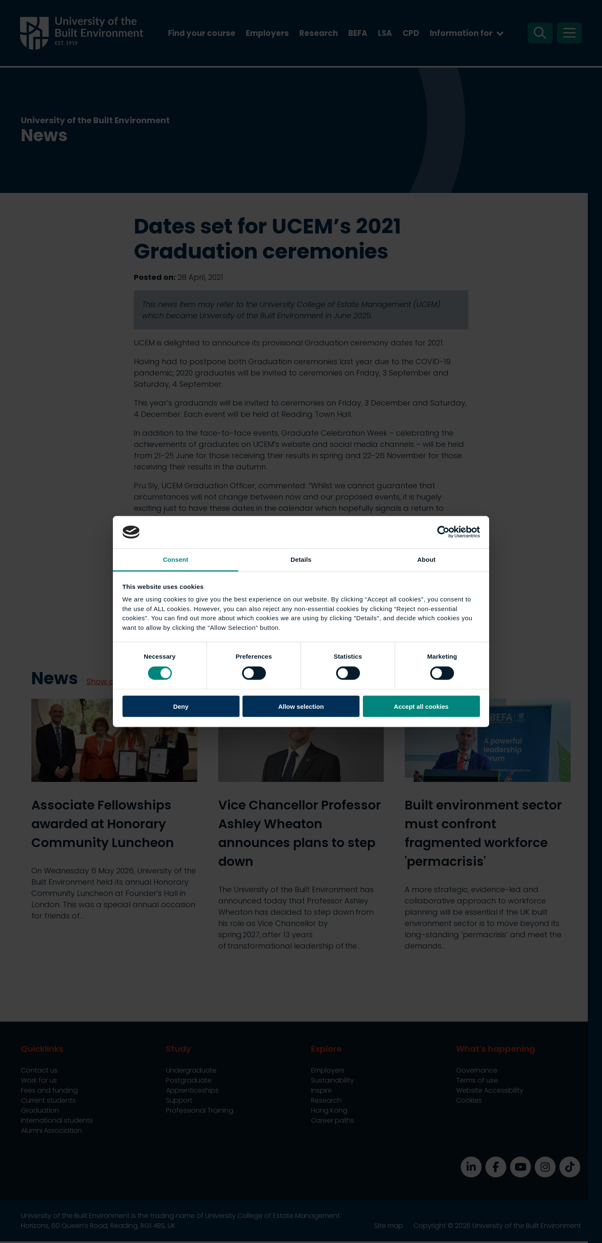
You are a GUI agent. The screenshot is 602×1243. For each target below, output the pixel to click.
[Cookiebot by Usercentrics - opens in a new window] (443, 532)
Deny (181, 706)
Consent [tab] (176, 559)
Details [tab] (301, 559)
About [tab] (426, 559)
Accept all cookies (421, 706)
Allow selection (301, 706)
